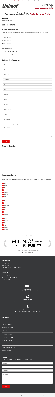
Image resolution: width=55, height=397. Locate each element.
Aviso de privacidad (11, 395)
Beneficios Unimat (7, 324)
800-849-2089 (49, 7)
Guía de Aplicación (7, 340)
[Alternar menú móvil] (52, 4)
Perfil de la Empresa (8, 321)
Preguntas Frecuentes (8, 337)
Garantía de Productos (8, 330)
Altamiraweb (30, 252)
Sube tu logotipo (7, 350)
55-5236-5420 (49, 6)
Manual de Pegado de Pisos (10, 344)
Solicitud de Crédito (8, 327)
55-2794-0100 (47, 5)
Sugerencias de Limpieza (9, 347)
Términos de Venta (7, 334)
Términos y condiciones (22, 395)
